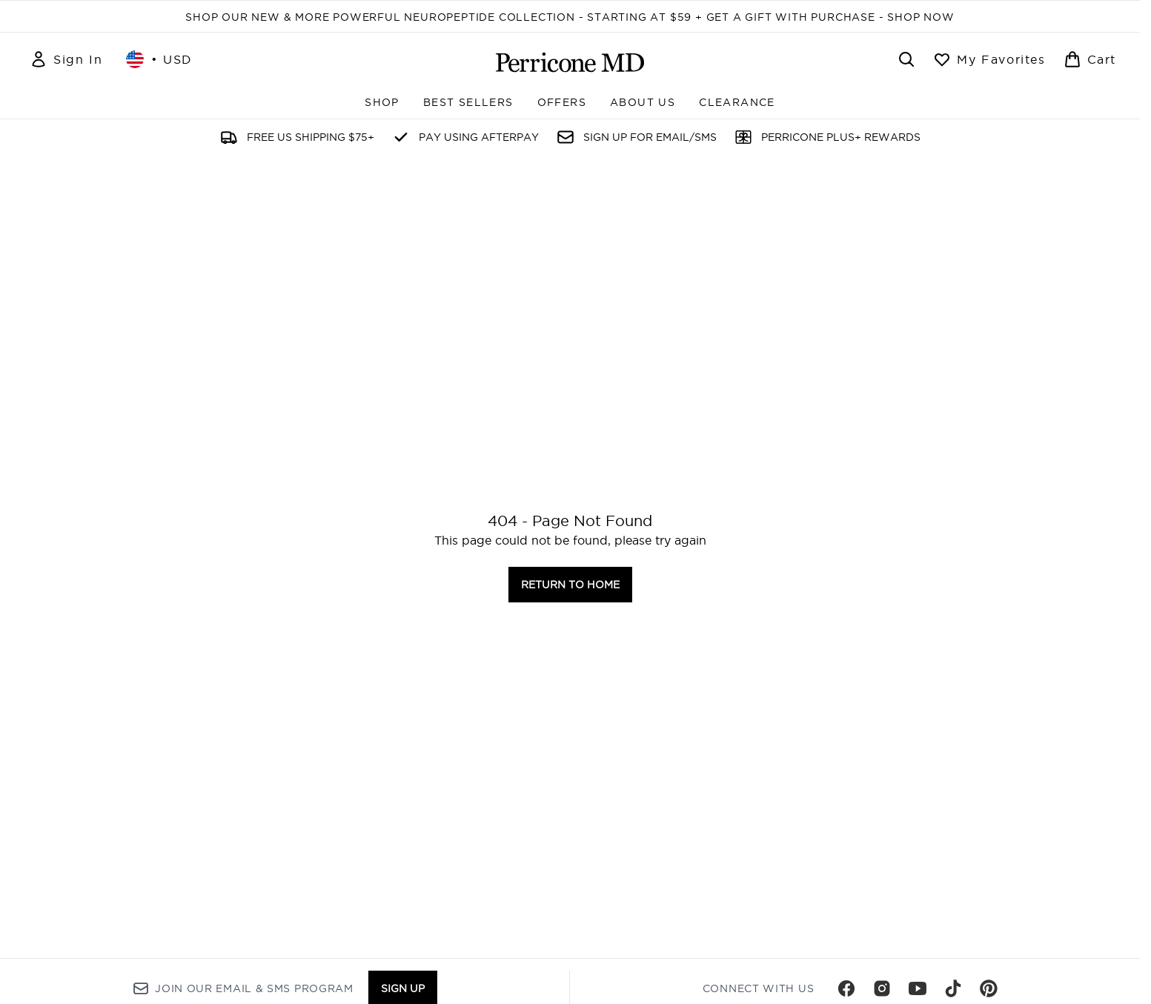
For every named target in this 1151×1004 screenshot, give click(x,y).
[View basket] (1090, 59)
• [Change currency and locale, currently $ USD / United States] (159, 59)
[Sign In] (66, 59)
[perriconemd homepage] (570, 62)
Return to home (570, 585)
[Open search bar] (906, 59)
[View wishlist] (989, 59)
